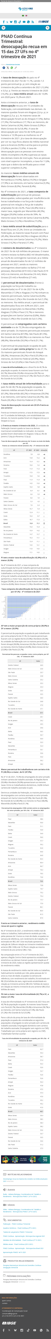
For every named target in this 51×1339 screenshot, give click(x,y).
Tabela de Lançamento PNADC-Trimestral (17, 1232)
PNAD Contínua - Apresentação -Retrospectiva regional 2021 (24, 1236)
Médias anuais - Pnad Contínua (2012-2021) (18, 1244)
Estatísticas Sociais (13, 64)
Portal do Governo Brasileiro (11, 1)
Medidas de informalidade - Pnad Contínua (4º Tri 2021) (22, 1240)
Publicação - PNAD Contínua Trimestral (16, 1224)
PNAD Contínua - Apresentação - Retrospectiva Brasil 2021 (23, 1248)
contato (4, 1303)
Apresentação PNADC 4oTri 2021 (14, 1252)
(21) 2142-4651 (19, 1316)
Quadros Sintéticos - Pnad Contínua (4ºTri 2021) (19, 1228)
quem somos (6, 1301)
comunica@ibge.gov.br (9, 1314)
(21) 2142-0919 (7, 1316)
